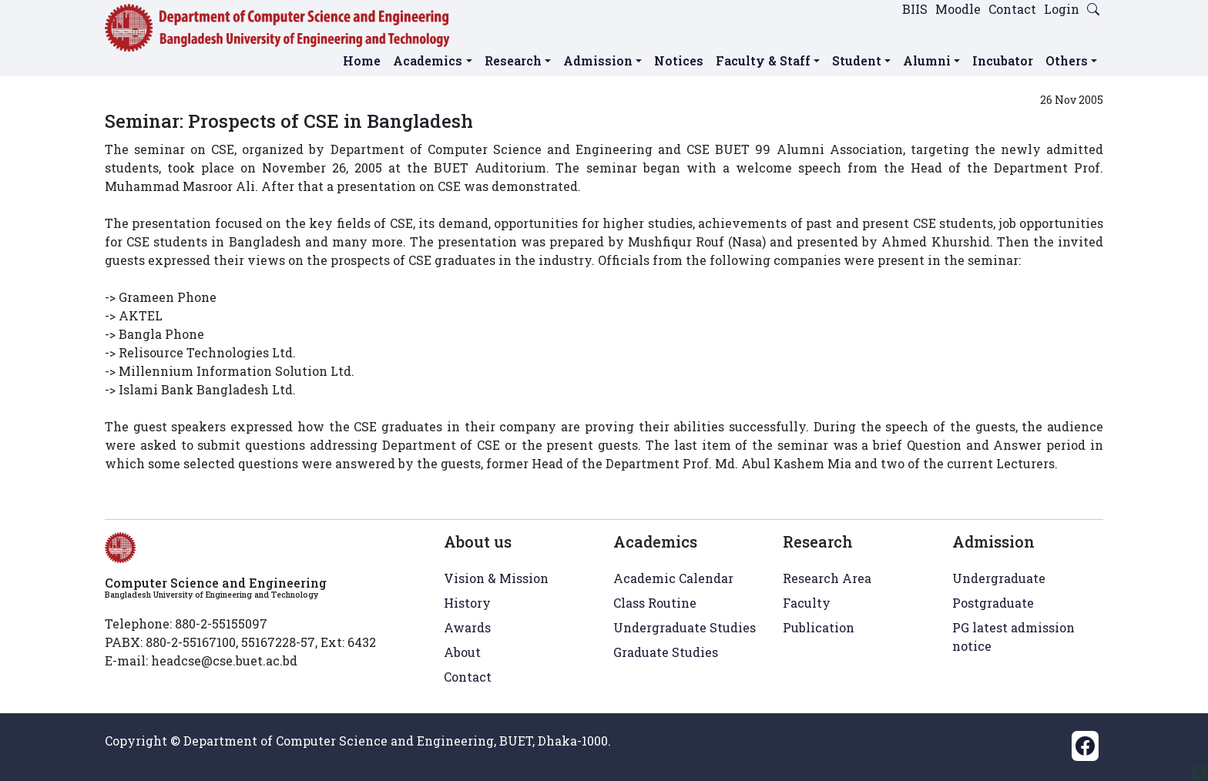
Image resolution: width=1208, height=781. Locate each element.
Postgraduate (993, 603)
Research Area (827, 578)
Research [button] (513, 60)
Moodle (958, 9)
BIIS (915, 9)
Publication (818, 627)
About (462, 652)
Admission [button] (598, 60)
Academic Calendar (673, 578)
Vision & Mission (496, 578)
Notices (678, 60)
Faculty (806, 603)
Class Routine (654, 603)
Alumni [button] (927, 60)
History (467, 603)
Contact (1012, 9)
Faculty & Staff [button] (763, 60)
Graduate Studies (665, 652)
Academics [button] (427, 60)
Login (1061, 9)
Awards (467, 627)
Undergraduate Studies (684, 627)
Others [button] (1066, 60)
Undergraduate (998, 578)
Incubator (1002, 60)
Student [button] (856, 60)
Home (362, 60)
